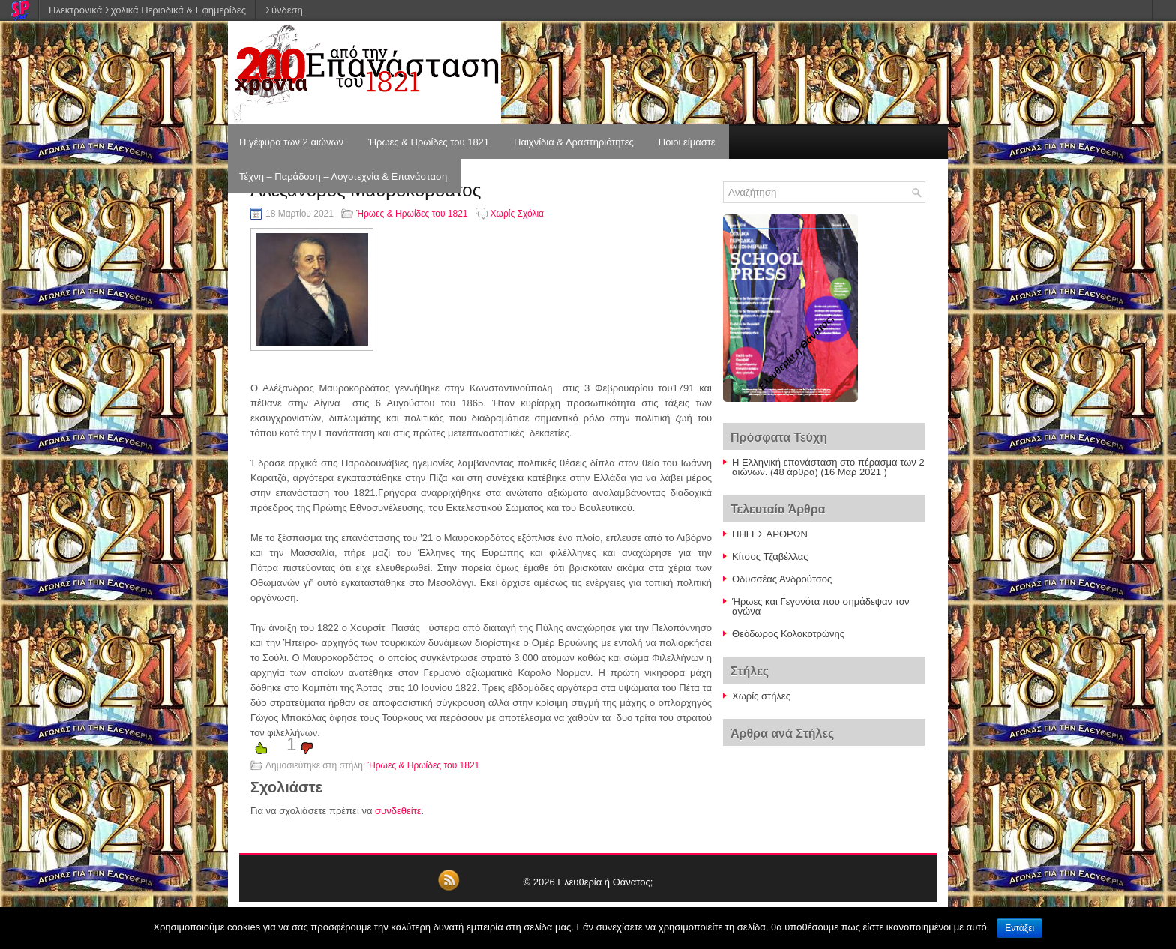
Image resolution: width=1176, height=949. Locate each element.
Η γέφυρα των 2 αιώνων (291, 142)
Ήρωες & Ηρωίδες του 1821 (428, 142)
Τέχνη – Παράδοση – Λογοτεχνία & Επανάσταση (343, 176)
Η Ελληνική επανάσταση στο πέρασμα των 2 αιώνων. (828, 467)
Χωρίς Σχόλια (517, 213)
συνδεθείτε (398, 810)
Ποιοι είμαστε (687, 142)
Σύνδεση (284, 10)
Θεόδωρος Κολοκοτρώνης (788, 633)
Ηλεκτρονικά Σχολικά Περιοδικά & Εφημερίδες (147, 10)
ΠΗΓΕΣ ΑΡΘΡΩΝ (770, 534)
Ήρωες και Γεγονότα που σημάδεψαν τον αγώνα (820, 606)
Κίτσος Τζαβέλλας (770, 556)
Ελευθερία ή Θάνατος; (604, 882)
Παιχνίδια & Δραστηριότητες (574, 142)
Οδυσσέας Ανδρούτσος (782, 579)
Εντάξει (1019, 928)
